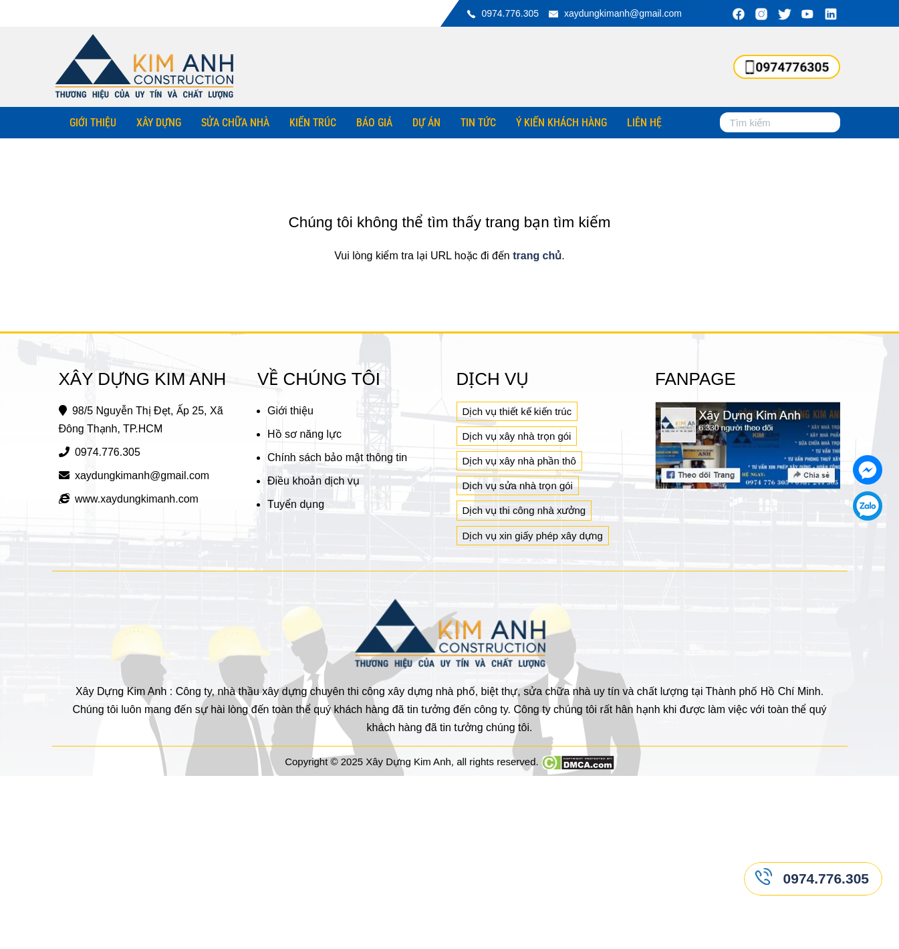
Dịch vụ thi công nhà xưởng (524, 510)
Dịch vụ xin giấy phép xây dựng (533, 535)
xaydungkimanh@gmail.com (623, 13)
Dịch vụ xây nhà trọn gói (517, 436)
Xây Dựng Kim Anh (408, 761)
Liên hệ (644, 122)
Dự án (426, 122)
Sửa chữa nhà (235, 122)
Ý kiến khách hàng (561, 122)
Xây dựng (158, 122)
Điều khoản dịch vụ (313, 481)
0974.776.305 (510, 13)
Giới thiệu (93, 122)
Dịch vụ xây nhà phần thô (519, 460)
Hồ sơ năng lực (304, 434)
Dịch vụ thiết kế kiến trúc (517, 411)
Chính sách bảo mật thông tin (337, 457)
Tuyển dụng (295, 504)
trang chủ (537, 255)
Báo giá (374, 122)
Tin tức (478, 122)
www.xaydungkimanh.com (137, 499)
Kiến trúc (312, 122)
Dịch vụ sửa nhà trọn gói (518, 485)
